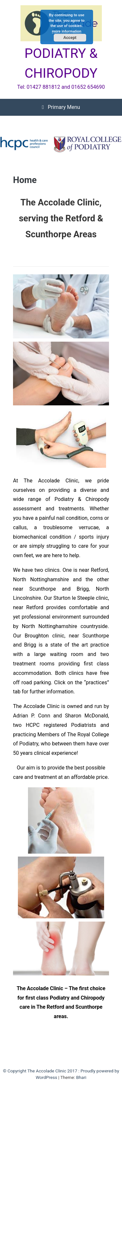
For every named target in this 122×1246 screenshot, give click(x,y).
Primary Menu (61, 107)
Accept (69, 37)
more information (66, 31)
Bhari (81, 1077)
